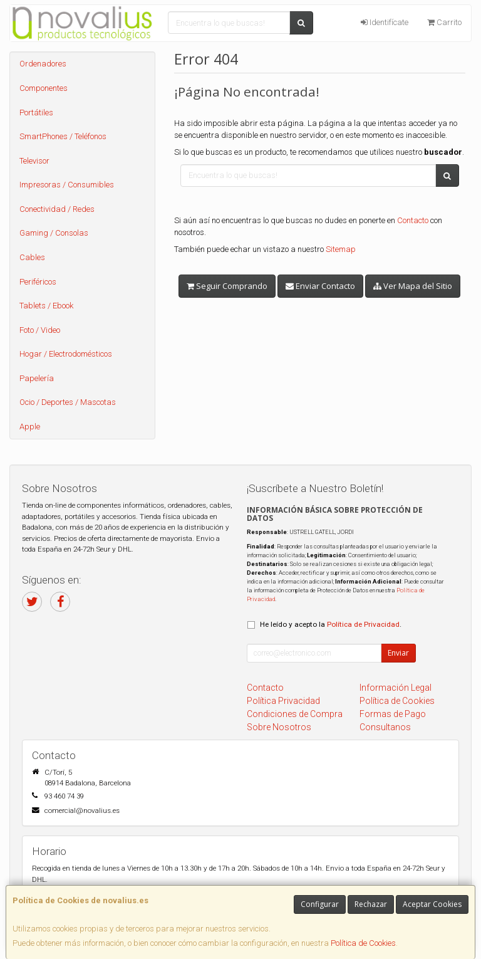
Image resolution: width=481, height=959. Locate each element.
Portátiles (36, 112)
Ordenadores (42, 63)
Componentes (43, 88)
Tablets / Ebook (46, 305)
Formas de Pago (392, 714)
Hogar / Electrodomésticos (65, 354)
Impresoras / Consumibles (66, 184)
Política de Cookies (363, 943)
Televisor (34, 160)
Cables (32, 257)
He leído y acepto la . (330, 624)
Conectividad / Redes (57, 209)
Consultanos (385, 727)
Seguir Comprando (227, 285)
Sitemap (341, 249)
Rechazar (370, 904)
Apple (29, 426)
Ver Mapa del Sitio (412, 285)
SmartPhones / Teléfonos (62, 136)
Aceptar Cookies (432, 904)
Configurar (320, 904)
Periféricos (37, 281)
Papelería (36, 378)
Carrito (444, 22)
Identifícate (384, 22)
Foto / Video (39, 330)
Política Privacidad (283, 701)
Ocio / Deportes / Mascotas (67, 402)
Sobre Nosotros (279, 727)
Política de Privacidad (363, 624)
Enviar (398, 652)
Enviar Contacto (320, 285)
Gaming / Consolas (53, 233)
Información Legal (395, 688)
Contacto (412, 220)
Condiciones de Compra (295, 714)
